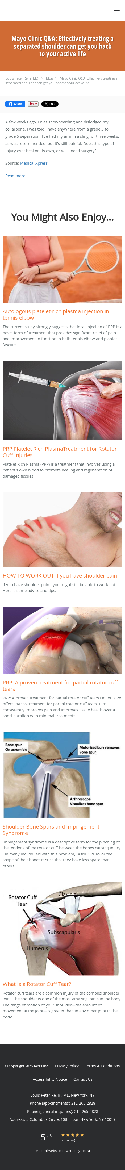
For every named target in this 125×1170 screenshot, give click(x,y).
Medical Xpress (34, 163)
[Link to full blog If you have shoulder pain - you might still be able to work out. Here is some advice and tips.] (62, 536)
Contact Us (83, 1079)
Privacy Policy (67, 1065)
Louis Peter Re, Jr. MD (22, 78)
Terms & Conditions (102, 1065)
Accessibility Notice (50, 1079)
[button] (117, 10)
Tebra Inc (41, 1066)
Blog (49, 78)
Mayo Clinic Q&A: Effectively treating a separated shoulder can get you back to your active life (61, 80)
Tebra (85, 1150)
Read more (15, 175)
